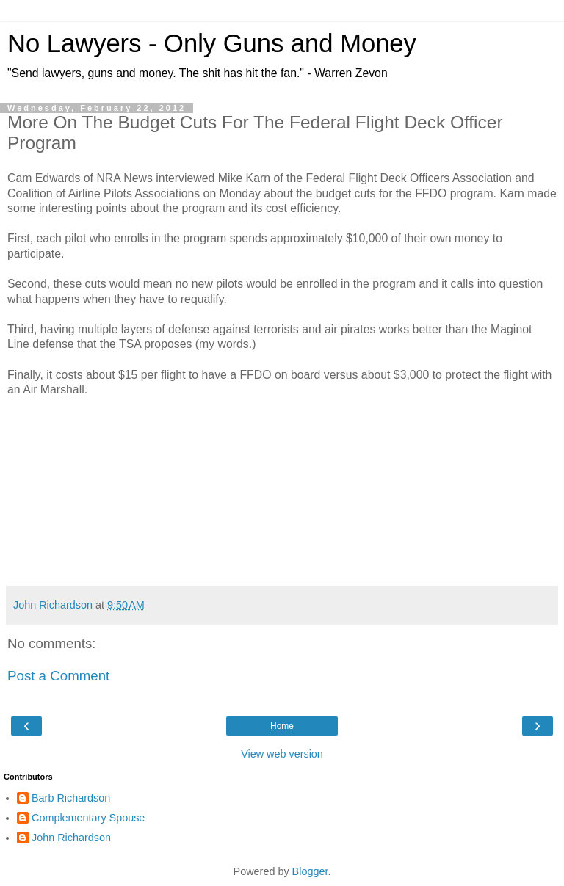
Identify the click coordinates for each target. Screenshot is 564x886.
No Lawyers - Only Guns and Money (211, 43)
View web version (282, 754)
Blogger (310, 871)
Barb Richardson (71, 798)
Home (282, 726)
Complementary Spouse (88, 818)
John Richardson (71, 837)
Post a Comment (58, 675)
